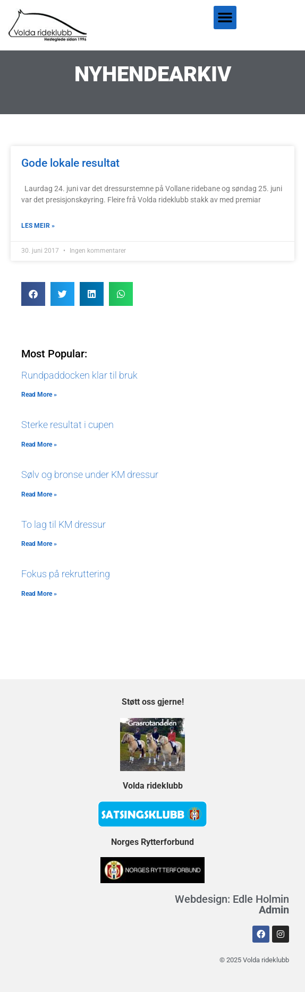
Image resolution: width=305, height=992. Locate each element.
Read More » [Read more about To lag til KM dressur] (39, 544)
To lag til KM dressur (63, 524)
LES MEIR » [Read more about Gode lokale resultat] (38, 225)
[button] (225, 17)
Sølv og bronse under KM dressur (89, 474)
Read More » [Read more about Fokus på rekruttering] (39, 593)
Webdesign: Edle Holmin (232, 904)
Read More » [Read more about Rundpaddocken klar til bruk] (39, 394)
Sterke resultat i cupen (67, 424)
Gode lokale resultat (70, 163)
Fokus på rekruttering (65, 573)
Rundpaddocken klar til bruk (79, 375)
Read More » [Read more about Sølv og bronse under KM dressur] (39, 494)
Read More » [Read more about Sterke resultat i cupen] (39, 444)
